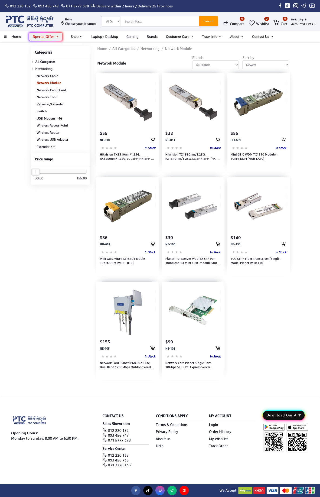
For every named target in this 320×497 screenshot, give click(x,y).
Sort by (248, 57)
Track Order (218, 446)
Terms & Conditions (172, 424)
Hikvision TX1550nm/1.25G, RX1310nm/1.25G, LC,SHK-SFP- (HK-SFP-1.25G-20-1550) (191, 157)
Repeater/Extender (50, 104)
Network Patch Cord (51, 90)
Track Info (212, 37)
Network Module (49, 83)
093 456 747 (48, 6)
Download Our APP (284, 415)
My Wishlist (218, 439)
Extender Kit (46, 147)
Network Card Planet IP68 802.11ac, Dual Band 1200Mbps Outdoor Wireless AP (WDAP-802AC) (127, 365)
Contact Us (262, 37)
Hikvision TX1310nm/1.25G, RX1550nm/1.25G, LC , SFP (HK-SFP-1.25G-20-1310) (125, 157)
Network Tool (46, 97)
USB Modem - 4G (49, 118)
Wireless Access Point (52, 125)
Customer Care (180, 37)
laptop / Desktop (104, 37)
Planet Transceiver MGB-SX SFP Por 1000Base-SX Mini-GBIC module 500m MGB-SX (192, 261)
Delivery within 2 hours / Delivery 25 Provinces (134, 6)
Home (102, 48)
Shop (77, 37)
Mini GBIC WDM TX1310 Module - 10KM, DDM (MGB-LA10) (254, 157)
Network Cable (47, 76)
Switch (42, 111)
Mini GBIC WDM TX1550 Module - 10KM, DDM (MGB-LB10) (123, 261)
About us (163, 439)
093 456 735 (118, 460)
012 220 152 (20, 6)
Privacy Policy (167, 431)
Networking (41, 69)
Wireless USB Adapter (52, 139)
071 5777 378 (77, 6)
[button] (46, 37)
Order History (220, 431)
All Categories (43, 62)
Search (208, 21)
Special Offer (46, 36)
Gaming (132, 37)
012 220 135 (118, 455)
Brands (152, 37)
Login (213, 424)
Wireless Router (48, 132)
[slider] (36, 172)
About (237, 37)
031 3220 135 (119, 465)
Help (159, 446)
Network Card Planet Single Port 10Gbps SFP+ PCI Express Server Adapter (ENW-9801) (188, 365)
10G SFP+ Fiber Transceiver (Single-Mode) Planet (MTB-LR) (256, 261)
